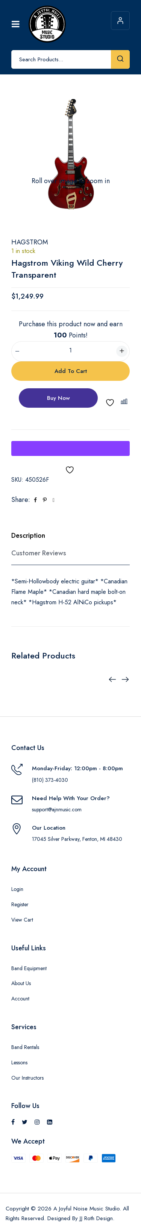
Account (20, 998)
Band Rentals (25, 1047)
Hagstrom (29, 242)
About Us (21, 983)
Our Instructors (27, 1078)
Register (20, 904)
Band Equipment (29, 968)
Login (17, 889)
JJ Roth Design (96, 1218)
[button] (125, 401)
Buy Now (58, 398)
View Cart (22, 919)
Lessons (19, 1062)
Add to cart (71, 371)
